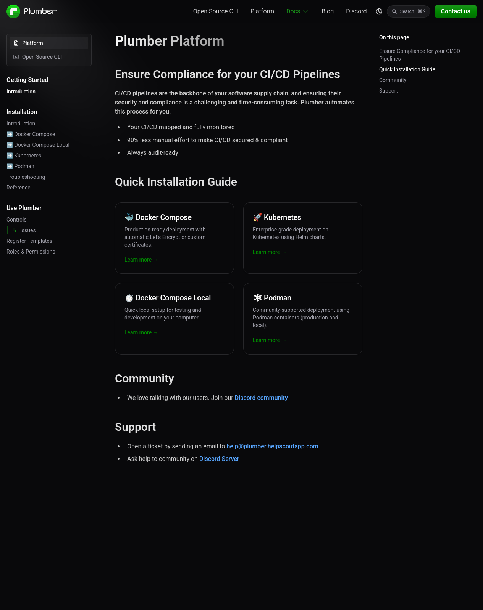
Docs (297, 11)
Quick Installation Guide (407, 69)
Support (388, 91)
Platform (262, 11)
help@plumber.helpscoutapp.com (272, 446)
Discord (356, 11)
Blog (327, 11)
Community (393, 80)
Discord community (261, 397)
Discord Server (219, 458)
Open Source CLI (215, 11)
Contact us (455, 11)
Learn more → (141, 260)
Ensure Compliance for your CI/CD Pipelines (419, 55)
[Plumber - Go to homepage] (32, 11)
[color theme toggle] (379, 11)
